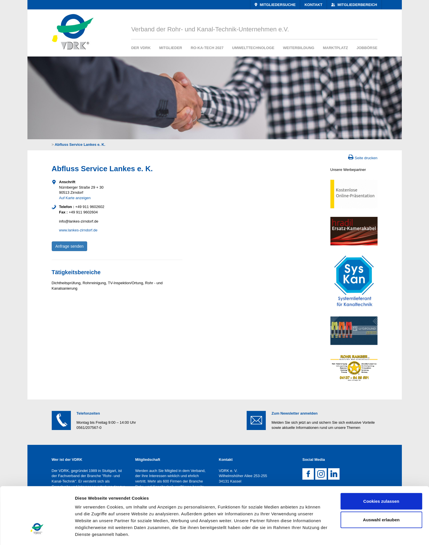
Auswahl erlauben (381, 476)
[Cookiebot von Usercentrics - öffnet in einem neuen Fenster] (37, 534)
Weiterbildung (298, 48)
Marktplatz (335, 48)
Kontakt (313, 5)
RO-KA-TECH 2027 (207, 48)
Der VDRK (141, 48)
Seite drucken (366, 158)
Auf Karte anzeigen (75, 198)
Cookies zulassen (381, 457)
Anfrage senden (69, 246)
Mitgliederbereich (356, 5)
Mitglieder (170, 48)
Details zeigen (304, 533)
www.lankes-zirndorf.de (78, 230)
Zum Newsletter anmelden (295, 413)
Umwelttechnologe (253, 48)
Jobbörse (367, 48)
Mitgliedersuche (277, 5)
